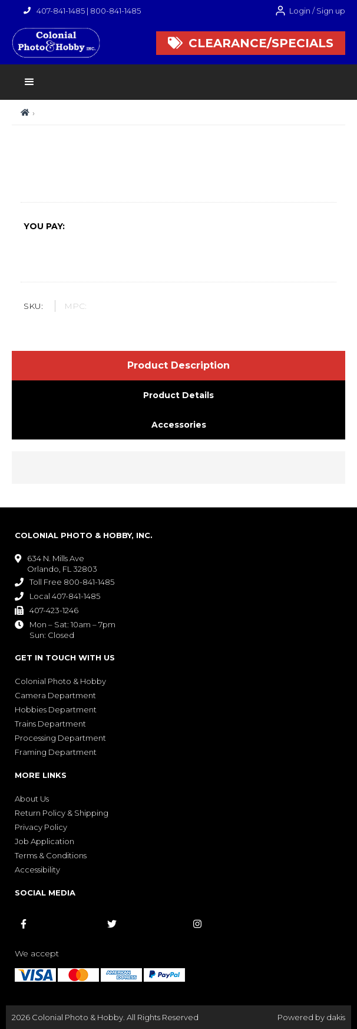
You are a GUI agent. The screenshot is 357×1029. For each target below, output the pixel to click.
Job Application (44, 841)
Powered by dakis (311, 1017)
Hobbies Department (56, 709)
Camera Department (55, 695)
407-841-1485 (61, 10)
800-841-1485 (115, 10)
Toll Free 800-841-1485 (71, 582)
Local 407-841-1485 (64, 596)
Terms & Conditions (51, 855)
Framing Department (56, 752)
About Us (32, 798)
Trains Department (50, 723)
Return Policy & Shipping (61, 813)
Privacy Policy (41, 827)
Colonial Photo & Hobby (60, 681)
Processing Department (60, 738)
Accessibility (37, 869)
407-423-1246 (53, 610)
